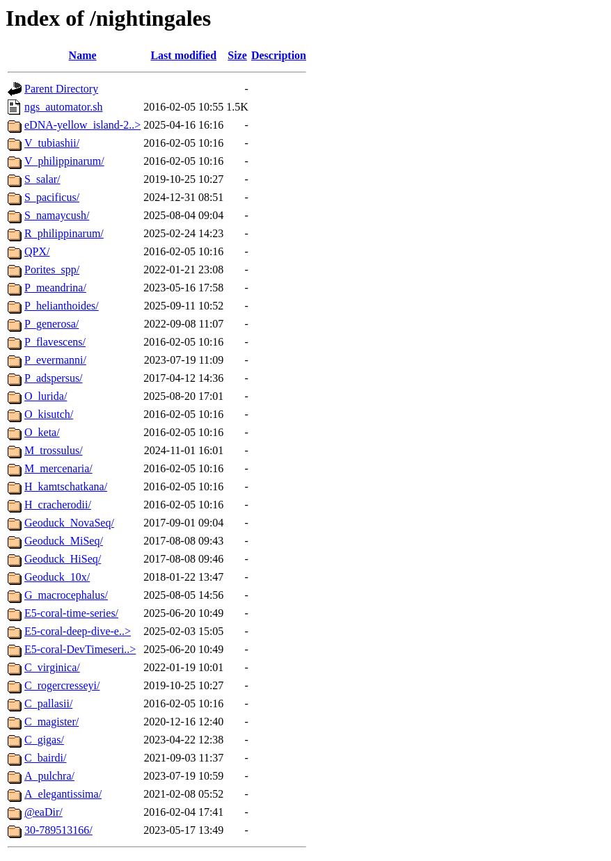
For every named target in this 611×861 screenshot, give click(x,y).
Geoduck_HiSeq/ (62, 559)
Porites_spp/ (51, 269)
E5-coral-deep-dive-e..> (77, 631)
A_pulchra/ (49, 776)
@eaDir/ (43, 812)
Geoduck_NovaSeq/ (69, 523)
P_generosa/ (51, 324)
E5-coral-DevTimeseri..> (80, 649)
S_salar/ (42, 179)
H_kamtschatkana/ (65, 486)
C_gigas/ (44, 740)
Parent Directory (61, 89)
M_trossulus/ (53, 450)
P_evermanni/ (55, 360)
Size (237, 55)
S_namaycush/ (56, 215)
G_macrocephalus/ (66, 595)
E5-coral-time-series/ (71, 613)
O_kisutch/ (48, 414)
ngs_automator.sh (63, 107)
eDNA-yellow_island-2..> (82, 125)
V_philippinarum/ (64, 161)
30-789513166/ (58, 830)
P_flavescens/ (55, 342)
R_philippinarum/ (64, 233)
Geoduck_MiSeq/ (63, 541)
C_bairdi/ (45, 758)
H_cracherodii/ (57, 504)
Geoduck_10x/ (57, 577)
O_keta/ (42, 432)
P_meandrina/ (55, 287)
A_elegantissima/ (63, 794)
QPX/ (36, 251)
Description (278, 55)
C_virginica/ (52, 667)
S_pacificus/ (51, 197)
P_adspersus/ (53, 378)
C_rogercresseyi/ (62, 685)
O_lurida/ (45, 396)
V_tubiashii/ (51, 143)
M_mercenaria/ (58, 468)
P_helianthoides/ (61, 306)
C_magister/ (51, 721)
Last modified (183, 55)
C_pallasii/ (48, 703)
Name (83, 55)
